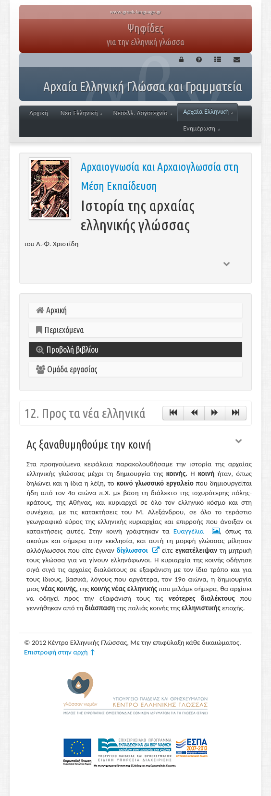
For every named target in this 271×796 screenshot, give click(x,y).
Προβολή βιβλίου (67, 349)
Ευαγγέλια (196, 531)
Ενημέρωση (201, 128)
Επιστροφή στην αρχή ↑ (60, 652)
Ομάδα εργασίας (67, 369)
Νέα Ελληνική (81, 113)
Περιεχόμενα (60, 329)
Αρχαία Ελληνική (208, 111)
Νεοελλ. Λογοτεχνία (142, 113)
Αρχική (38, 113)
